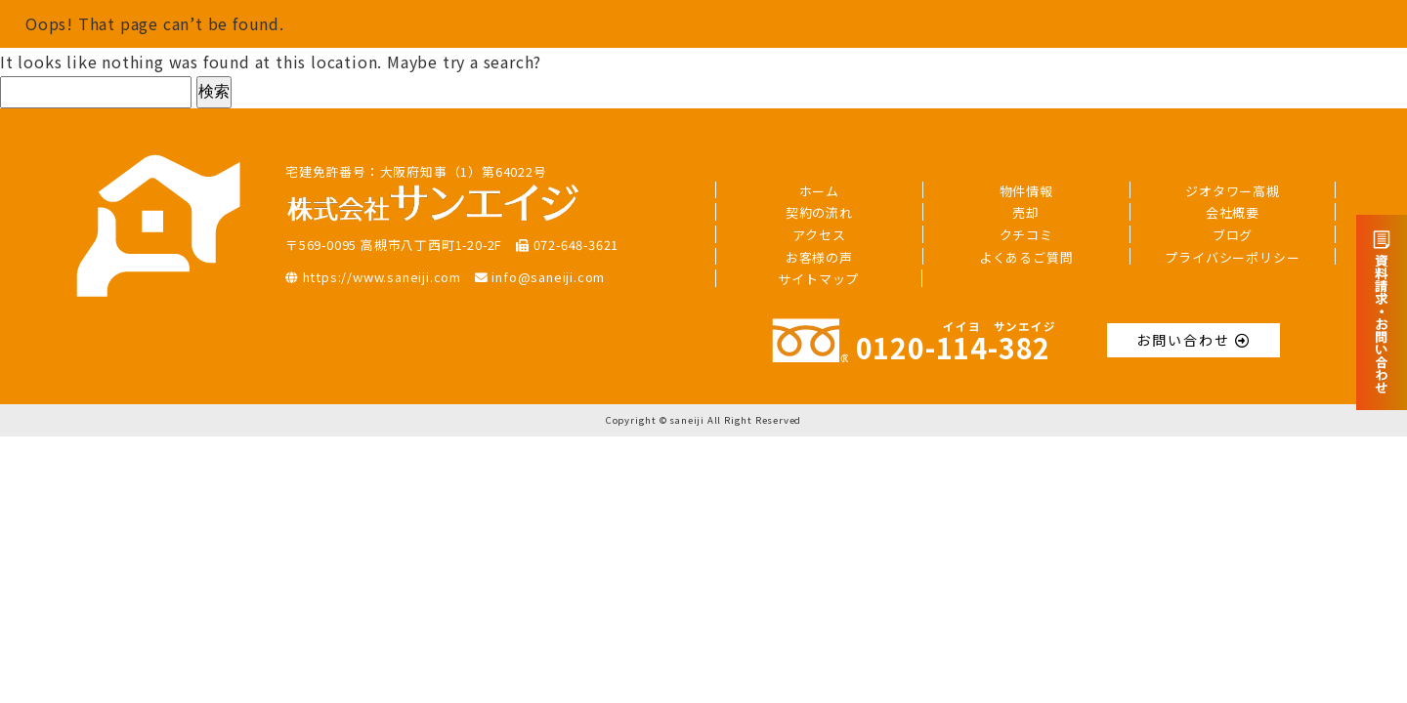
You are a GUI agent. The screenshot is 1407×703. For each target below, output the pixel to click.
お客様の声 (819, 257)
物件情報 (1026, 191)
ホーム (819, 191)
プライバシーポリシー (1232, 257)
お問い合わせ (1193, 340)
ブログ (1233, 235)
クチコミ (1026, 235)
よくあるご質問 (1026, 257)
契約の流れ (819, 212)
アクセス (818, 235)
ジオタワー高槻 (1232, 191)
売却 (1026, 212)
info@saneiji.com (540, 277)
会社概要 (1232, 212)
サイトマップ (818, 278)
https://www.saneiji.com (373, 277)
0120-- (911, 347)
